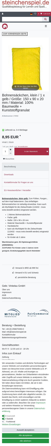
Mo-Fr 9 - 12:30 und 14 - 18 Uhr (15, 349)
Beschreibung (10, 167)
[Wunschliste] (35, 14)
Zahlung (5, 357)
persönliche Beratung (27, 277)
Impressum (6, 292)
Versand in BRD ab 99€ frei (26, 268)
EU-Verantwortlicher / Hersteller (17, 190)
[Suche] (45, 19)
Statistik (9, 419)
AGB (4, 295)
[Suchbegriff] (22, 19)
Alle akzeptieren (25, 435)
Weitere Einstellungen (11, 424)
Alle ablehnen (25, 441)
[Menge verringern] (10, 153)
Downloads (8, 174)
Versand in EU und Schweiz (27, 273)
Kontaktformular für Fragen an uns (18, 182)
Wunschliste (8, 159)
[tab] (25, 167)
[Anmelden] (3, 14)
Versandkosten (22, 146)
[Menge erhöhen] (10, 149)
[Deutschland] (31, 14)
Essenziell (10, 416)
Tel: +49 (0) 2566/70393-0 (13, 329)
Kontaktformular (9, 335)
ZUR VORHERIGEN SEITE (14, 34)
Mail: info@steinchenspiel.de (14, 332)
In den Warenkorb (36, 151)
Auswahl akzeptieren (25, 430)
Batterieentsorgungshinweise (14, 337)
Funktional (10, 422)
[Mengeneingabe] (5, 151)
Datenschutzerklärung (11, 298)
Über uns (6, 289)
